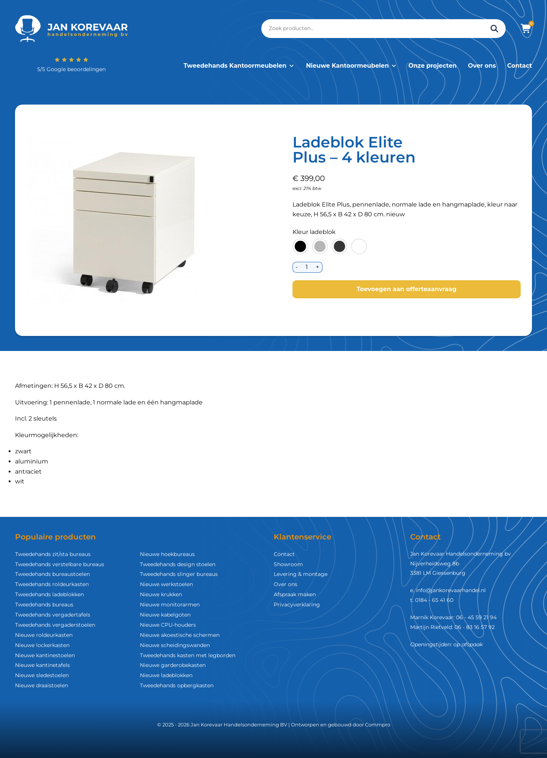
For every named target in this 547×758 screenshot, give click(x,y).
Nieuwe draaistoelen (41, 685)
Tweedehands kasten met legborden (187, 655)
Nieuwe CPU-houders (168, 624)
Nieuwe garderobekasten (173, 665)
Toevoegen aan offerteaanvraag (406, 289)
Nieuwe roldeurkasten (44, 635)
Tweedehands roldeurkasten (52, 584)
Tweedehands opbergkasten (177, 685)
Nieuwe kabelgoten (165, 614)
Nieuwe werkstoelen (166, 584)
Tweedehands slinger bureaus (179, 574)
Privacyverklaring (297, 604)
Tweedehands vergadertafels (52, 614)
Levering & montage (300, 574)
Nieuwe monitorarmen (170, 604)
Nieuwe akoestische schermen (180, 635)
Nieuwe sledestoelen (42, 675)
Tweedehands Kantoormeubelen (239, 65)
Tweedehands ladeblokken (49, 594)
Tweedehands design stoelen (177, 564)
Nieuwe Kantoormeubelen (351, 65)
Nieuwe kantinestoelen (45, 655)
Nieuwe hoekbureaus (167, 554)
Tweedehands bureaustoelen (52, 574)
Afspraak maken (295, 594)
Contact (519, 65)
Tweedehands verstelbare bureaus (59, 564)
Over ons (482, 65)
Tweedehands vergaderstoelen (55, 624)
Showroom (288, 564)
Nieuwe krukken (161, 594)
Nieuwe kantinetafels (42, 665)
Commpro (377, 725)
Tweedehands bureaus (44, 604)
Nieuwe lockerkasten (42, 645)
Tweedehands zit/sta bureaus (53, 554)
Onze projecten (432, 65)
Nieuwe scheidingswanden (175, 645)
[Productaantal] (307, 267)
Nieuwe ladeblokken (166, 675)
